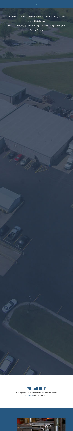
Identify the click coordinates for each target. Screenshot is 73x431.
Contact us (29, 395)
